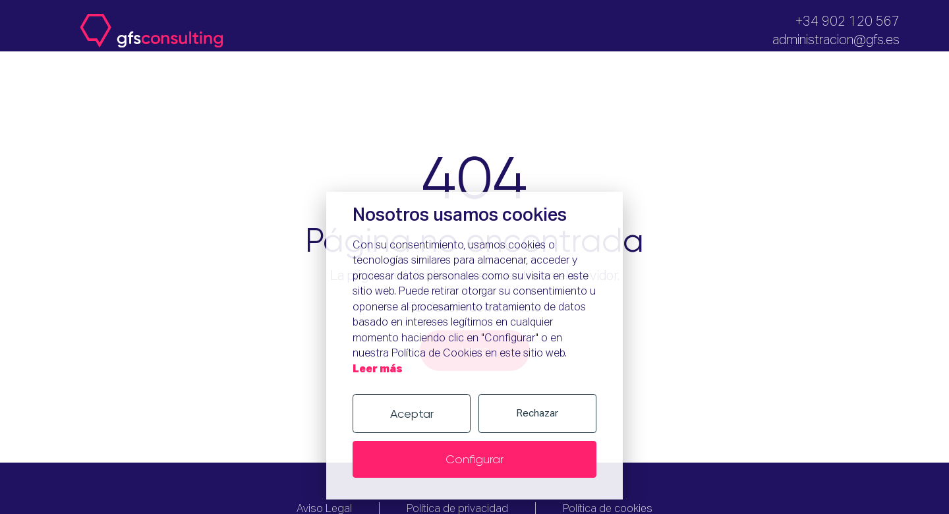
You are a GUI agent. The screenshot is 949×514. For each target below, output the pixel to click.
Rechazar (537, 413)
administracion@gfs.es (836, 40)
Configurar (474, 459)
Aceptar (412, 413)
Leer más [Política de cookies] (378, 369)
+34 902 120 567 (847, 21)
